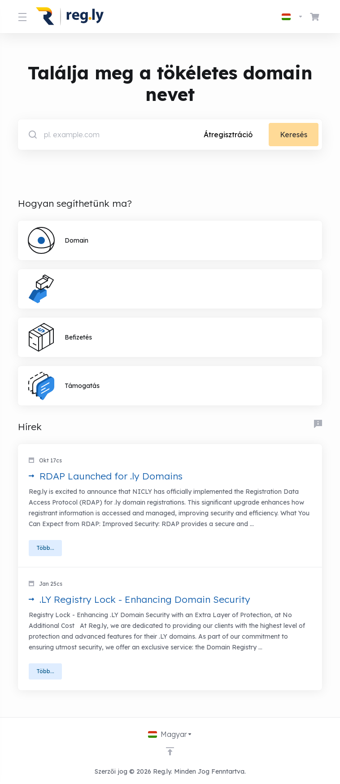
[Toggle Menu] (21, 16)
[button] (170, 505)
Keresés (293, 134)
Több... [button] (45, 547)
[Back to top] (170, 751)
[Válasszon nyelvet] (292, 16)
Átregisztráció (228, 134)
